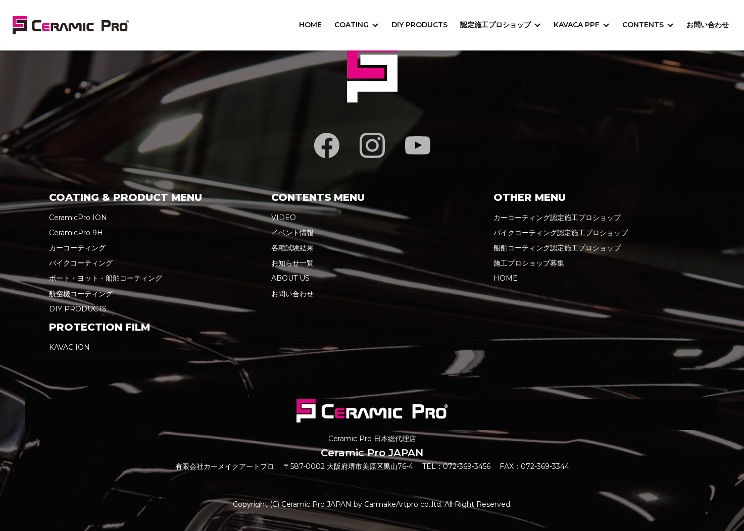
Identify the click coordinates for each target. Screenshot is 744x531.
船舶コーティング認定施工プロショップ (557, 247)
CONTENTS (643, 24)
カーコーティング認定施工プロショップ (557, 217)
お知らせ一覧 (292, 263)
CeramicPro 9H (76, 232)
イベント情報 (292, 232)
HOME (310, 24)
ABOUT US (290, 278)
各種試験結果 (292, 247)
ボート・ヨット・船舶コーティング (105, 278)
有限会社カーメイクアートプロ (224, 466)
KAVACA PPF (577, 24)
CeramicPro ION (78, 217)
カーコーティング (77, 247)
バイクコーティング (81, 263)
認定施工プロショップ (495, 24)
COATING (351, 24)
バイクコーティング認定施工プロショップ (560, 232)
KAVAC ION (69, 347)
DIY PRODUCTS (419, 24)
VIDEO (283, 217)
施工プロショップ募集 (528, 263)
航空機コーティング (81, 293)
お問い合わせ (707, 24)
